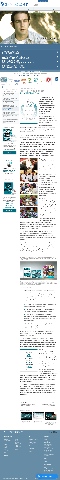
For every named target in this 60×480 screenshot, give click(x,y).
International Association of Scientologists (49, 455)
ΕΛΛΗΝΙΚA (17, 447)
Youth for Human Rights (48, 470)
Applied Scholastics (17, 81)
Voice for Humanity (32, 442)
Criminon (24, 80)
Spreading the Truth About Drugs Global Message (10, 116)
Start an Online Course (48, 450)
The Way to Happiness (10, 80)
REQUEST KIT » (9, 210)
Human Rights (42, 80)
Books (57, 9)
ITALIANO (16, 449)
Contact (30, 451)
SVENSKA (17, 442)
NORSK (16, 440)
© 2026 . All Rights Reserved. (15, 478)
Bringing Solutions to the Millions (10, 119)
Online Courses (32, 448)
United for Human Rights (48, 468)
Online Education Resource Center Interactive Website (9, 113)
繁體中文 (5, 452)
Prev (21, 71)
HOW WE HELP (7, 87)
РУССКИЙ (6, 450)
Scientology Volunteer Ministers (48, 452)
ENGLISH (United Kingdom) (7, 442)
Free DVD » (9, 152)
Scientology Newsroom (48, 445)
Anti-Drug (36, 80)
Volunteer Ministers (42, 9)
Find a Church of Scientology (34, 452)
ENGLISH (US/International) (7, 440)
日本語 (5, 449)
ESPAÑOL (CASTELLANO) (18, 446)
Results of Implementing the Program (9, 122)
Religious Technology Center (49, 448)
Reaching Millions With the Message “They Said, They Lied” (10, 106)
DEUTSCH (6, 455)
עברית (5, 447)
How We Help (3, 84)
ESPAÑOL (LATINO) (18, 443)
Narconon (30, 80)
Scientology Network (47, 441)
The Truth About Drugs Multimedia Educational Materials (10, 102)
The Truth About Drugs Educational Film (7, 109)
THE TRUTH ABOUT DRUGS (18, 87)
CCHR (48, 80)
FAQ (53, 9)
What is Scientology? (25, 9)
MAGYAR (16, 439)
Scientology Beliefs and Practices (33, 440)
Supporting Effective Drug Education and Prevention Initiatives (8, 94)
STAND (45, 458)
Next (39, 71)
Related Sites (43, 1)
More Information (32, 449)
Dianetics (45, 439)
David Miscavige (47, 447)
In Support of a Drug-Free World (48, 467)
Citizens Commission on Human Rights (48, 472)
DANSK (5, 444)
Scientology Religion (47, 442)
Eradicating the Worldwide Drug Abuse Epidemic (10, 99)
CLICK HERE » (9, 173)
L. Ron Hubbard (8, 9)
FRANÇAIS (6, 446)
